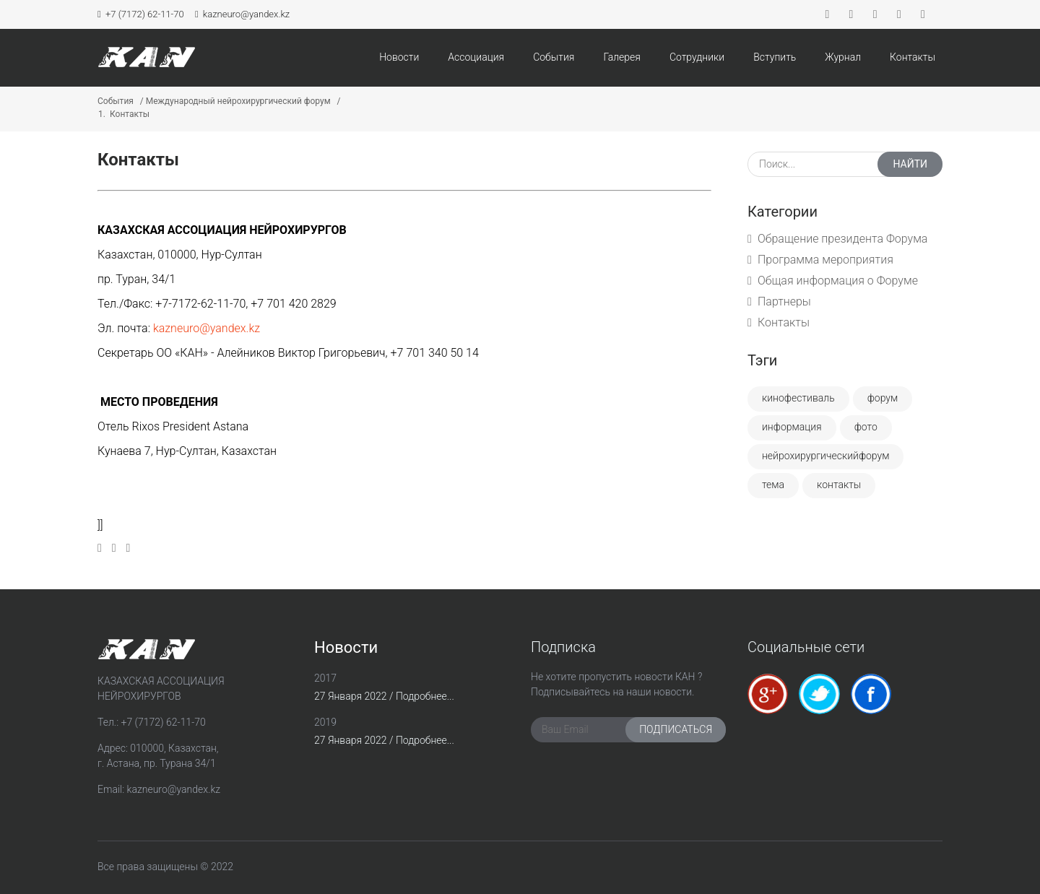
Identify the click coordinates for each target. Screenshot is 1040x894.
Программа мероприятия (825, 259)
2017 (325, 678)
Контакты (912, 57)
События (553, 57)
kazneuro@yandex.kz (242, 14)
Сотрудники (697, 57)
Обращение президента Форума (842, 239)
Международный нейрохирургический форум (238, 101)
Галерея (622, 57)
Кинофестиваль (798, 398)
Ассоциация (476, 57)
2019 (325, 722)
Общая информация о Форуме (838, 280)
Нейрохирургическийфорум (825, 455)
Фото (866, 427)
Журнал (843, 57)
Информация (792, 427)
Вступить (774, 57)
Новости (399, 57)
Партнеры (784, 301)
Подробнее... (425, 696)
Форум (882, 398)
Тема (773, 484)
